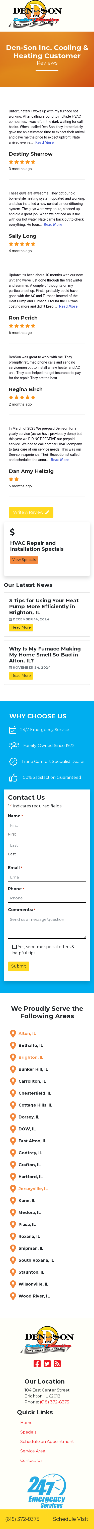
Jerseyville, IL (33, 1188)
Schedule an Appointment (47, 1441)
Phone (16, 889)
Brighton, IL (31, 1057)
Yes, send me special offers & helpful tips (43, 949)
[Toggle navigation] (79, 14)
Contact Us (31, 1460)
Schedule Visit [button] (70, 1519)
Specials (28, 1432)
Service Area (32, 1451)
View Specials (24, 559)
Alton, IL (27, 1033)
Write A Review (28, 512)
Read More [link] (21, 627)
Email (15, 868)
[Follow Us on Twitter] (47, 1365)
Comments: (21, 910)
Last (12, 854)
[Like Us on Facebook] (37, 1365)
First (12, 834)
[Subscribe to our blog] (57, 1365)
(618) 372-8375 (23, 1519)
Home (26, 1422)
